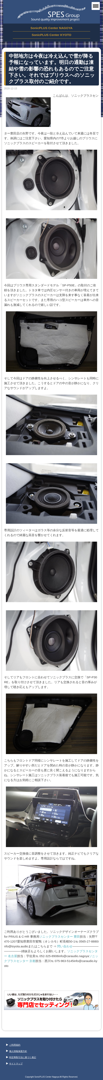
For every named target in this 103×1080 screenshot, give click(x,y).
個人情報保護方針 (16, 1051)
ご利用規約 (13, 1045)
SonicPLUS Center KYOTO (51, 35)
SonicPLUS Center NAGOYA (51, 28)
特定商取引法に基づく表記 (21, 1057)
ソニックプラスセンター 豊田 (59, 936)
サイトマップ (14, 1063)
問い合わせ (64, 946)
